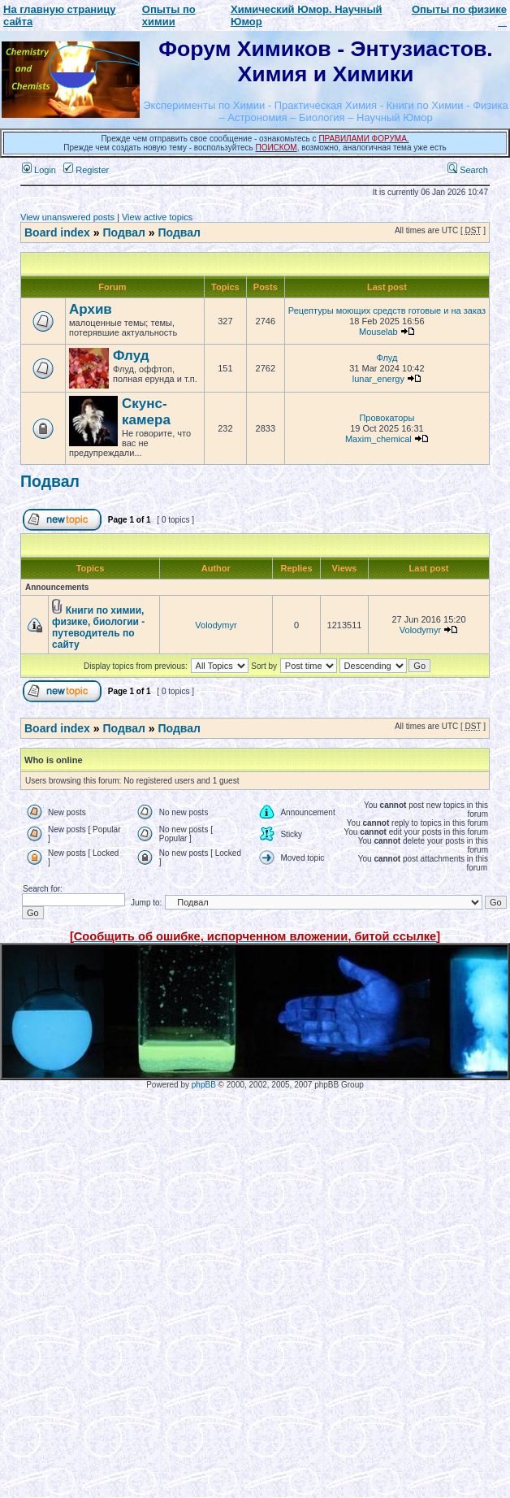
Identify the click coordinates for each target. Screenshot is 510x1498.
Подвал (123, 232)
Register (86, 170)
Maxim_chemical (378, 439)
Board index (57, 232)
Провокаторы (386, 418)
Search (467, 170)
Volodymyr (215, 625)
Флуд (131, 355)
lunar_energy (378, 379)
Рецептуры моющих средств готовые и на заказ (387, 310)
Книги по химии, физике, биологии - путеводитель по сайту (98, 627)
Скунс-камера (146, 412)
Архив (90, 309)
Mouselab (378, 332)
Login (39, 170)
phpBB (204, 1084)
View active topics (157, 217)
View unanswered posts (67, 217)
